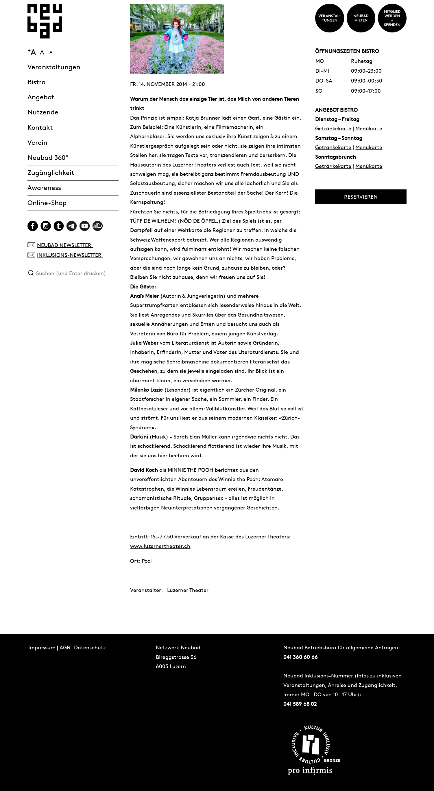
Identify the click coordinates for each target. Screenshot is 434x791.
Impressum (42, 647)
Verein (37, 143)
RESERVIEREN (361, 196)
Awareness (44, 188)
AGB (65, 647)
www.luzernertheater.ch (160, 546)
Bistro (36, 82)
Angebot (40, 97)
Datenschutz (90, 647)
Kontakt (40, 127)
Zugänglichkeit (50, 173)
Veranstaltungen (53, 67)
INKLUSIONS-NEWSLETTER (65, 255)
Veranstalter (145, 590)
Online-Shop (47, 203)
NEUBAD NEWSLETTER (60, 245)
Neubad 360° (47, 158)
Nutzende (42, 112)
